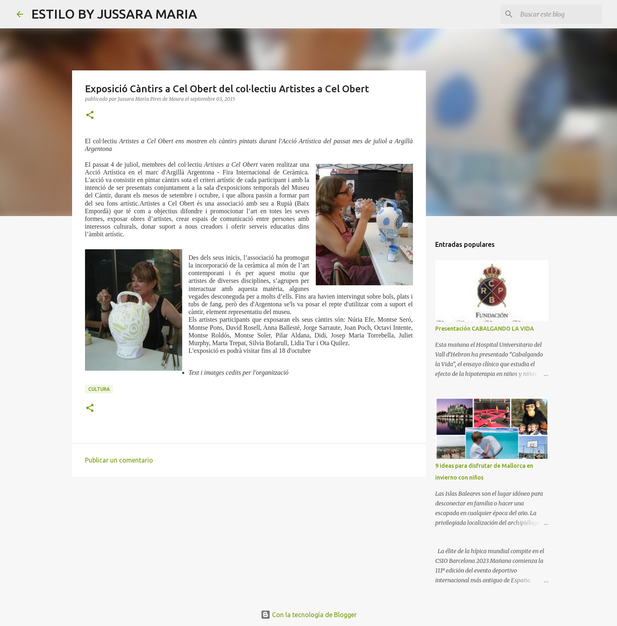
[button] (90, 115)
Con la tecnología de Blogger (309, 614)
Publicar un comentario (119, 460)
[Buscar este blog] (559, 14)
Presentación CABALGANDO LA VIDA (484, 328)
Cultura (99, 389)
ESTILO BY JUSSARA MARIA (114, 13)
